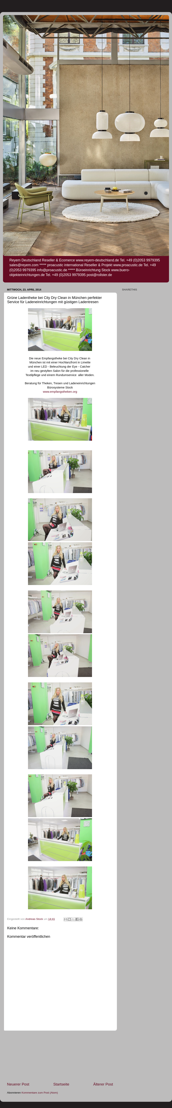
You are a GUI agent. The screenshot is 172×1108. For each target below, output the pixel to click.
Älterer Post (103, 1084)
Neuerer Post (18, 1084)
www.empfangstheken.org (60, 391)
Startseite (61, 1084)
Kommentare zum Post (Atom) (40, 1092)
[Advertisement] (60, 1056)
